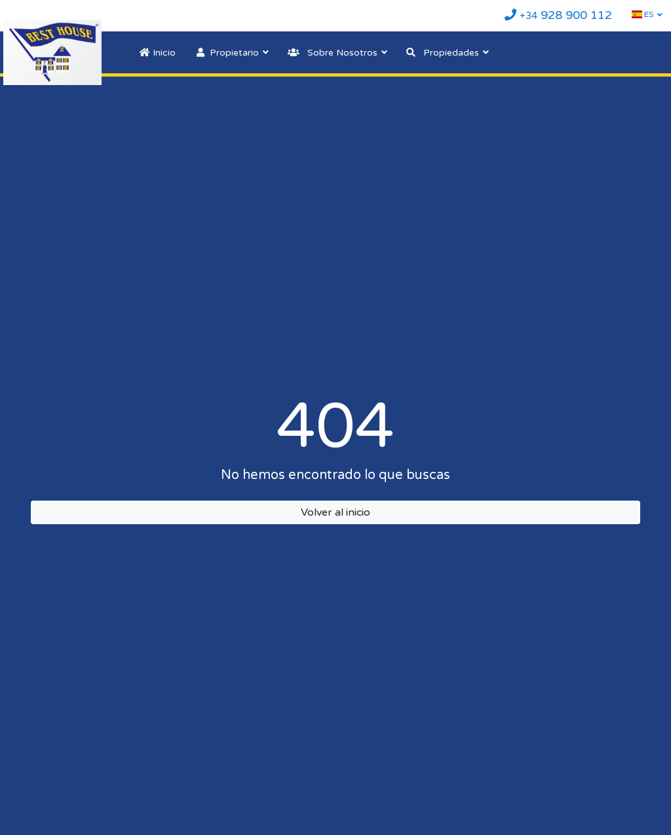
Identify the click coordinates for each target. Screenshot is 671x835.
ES (642, 14)
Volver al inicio (335, 512)
